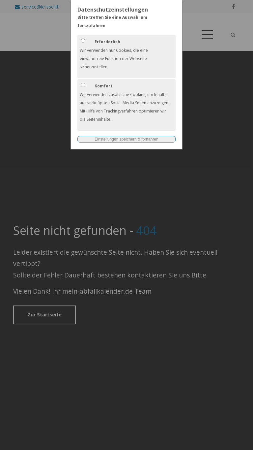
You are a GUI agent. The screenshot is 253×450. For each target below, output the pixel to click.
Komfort (103, 86)
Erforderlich (107, 42)
